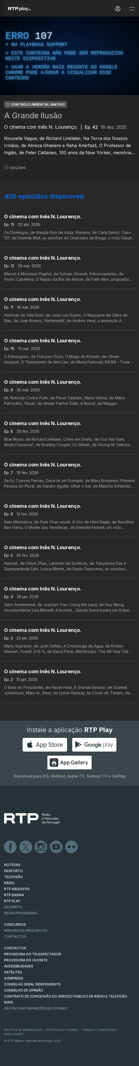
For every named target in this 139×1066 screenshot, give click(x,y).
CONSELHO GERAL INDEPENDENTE (32, 984)
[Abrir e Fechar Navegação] (132, 9)
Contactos (15, 937)
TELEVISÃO (13, 877)
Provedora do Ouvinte (25, 960)
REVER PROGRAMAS (20, 913)
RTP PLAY (12, 901)
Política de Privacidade (23, 1029)
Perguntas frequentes (25, 931)
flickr (71, 847)
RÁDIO (9, 883)
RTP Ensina (14, 895)
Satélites (13, 972)
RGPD (8, 1002)
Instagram (41, 847)
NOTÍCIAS (12, 865)
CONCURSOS (15, 924)
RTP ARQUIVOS (17, 889)
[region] (69, 55)
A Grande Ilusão (33, 115)
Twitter (25, 847)
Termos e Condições (99, 1029)
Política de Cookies (62, 1029)
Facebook (10, 847)
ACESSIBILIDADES (18, 966)
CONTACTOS (15, 948)
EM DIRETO (13, 907)
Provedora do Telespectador (32, 954)
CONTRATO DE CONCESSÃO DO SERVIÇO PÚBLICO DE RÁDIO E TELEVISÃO (65, 996)
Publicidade (13, 1034)
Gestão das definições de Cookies (35, 1008)
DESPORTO (13, 871)
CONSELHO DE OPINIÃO (23, 990)
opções (15, 167)
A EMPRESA (13, 978)
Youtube (56, 847)
